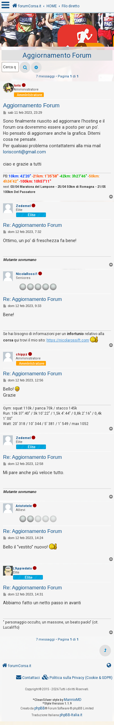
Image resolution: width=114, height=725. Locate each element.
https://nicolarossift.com (68, 340)
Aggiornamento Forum (57, 55)
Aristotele (24, 506)
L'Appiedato (22, 568)
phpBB (39, 708)
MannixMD (72, 700)
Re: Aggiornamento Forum (32, 225)
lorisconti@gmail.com (24, 151)
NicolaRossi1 (26, 274)
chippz (21, 354)
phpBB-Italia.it (71, 715)
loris (17, 86)
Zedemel (23, 206)
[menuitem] (77, 678)
